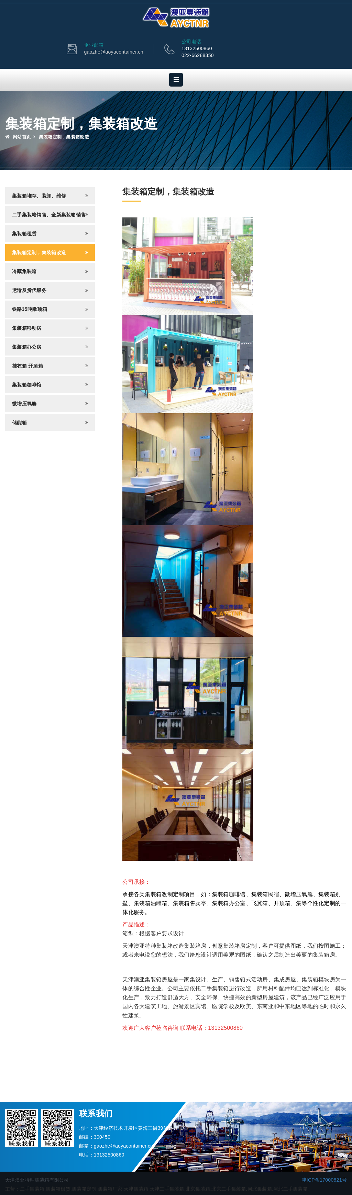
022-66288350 (198, 55)
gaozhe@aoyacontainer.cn (113, 52)
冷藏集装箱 (24, 271)
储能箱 (19, 422)
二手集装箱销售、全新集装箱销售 (49, 214)
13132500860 (197, 48)
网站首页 (18, 136)
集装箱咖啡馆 (27, 384)
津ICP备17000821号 (324, 1180)
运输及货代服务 (29, 290)
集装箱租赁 (24, 233)
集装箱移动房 (27, 328)
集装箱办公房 (27, 347)
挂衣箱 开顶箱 (27, 366)
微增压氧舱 (24, 403)
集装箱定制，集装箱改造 (39, 252)
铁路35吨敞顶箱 (29, 309)
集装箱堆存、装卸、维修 (39, 196)
